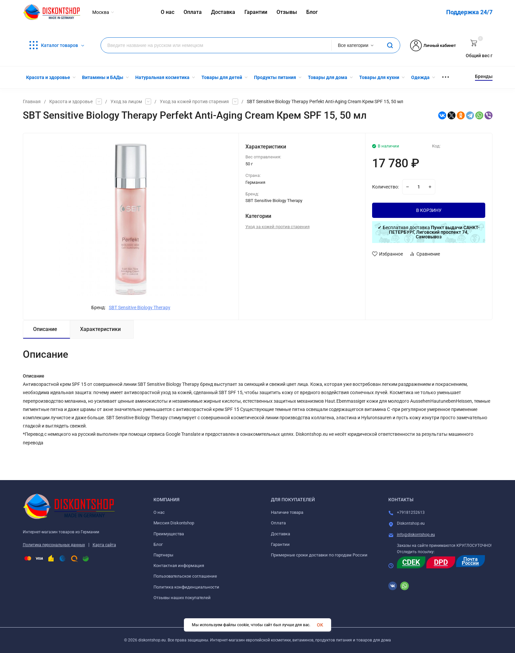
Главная (32, 101)
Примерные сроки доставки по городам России (319, 554)
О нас (159, 512)
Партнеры (163, 554)
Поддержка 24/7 (469, 12)
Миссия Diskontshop (173, 522)
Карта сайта (104, 545)
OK (320, 625)
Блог (158, 544)
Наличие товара (287, 512)
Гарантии (280, 544)
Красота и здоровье (71, 101)
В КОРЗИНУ (429, 210)
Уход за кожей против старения (194, 101)
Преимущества (168, 533)
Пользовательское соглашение (185, 576)
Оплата (278, 522)
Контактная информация (178, 565)
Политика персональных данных (54, 545)
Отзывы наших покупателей (182, 597)
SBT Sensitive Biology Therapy (139, 307)
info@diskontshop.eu (416, 534)
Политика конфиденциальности (186, 587)
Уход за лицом (126, 101)
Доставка (280, 533)
